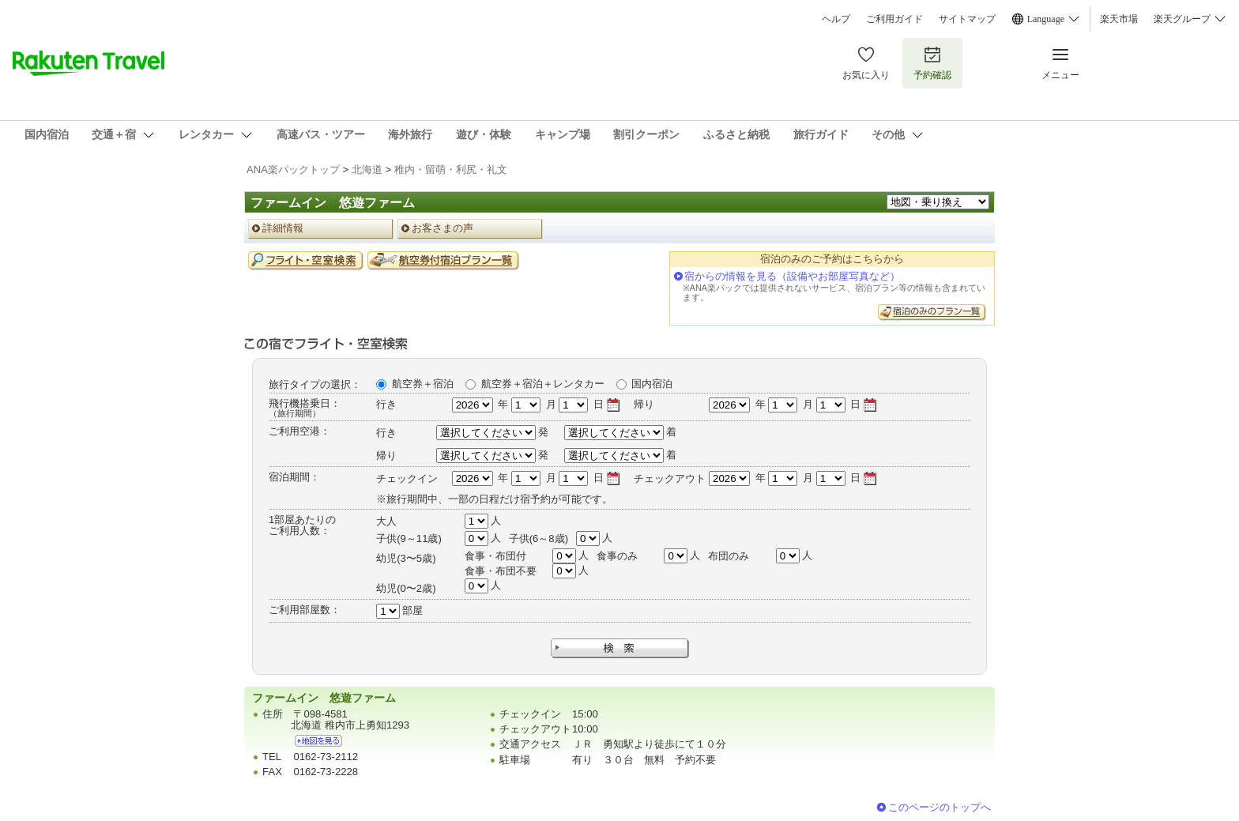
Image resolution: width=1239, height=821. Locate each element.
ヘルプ (836, 18)
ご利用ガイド (894, 18)
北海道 (367, 169)
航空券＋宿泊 (423, 384)
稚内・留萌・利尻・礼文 (450, 169)
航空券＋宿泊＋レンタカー (542, 384)
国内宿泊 (651, 384)
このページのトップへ (939, 807)
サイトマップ (967, 18)
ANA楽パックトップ (293, 169)
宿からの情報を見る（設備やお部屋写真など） (792, 276)
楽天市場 (1119, 18)
